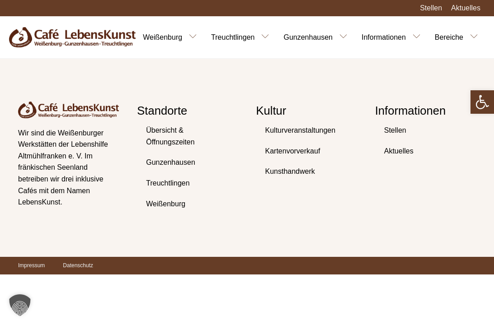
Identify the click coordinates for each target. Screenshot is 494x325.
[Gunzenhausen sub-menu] (345, 37)
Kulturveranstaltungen (300, 130)
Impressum (31, 265)
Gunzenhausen (308, 37)
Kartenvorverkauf (292, 151)
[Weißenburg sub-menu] (194, 37)
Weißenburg (162, 37)
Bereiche (449, 37)
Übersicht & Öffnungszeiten (170, 136)
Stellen (431, 8)
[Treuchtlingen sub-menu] (267, 37)
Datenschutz (78, 265)
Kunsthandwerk (290, 171)
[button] (482, 102)
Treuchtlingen (232, 37)
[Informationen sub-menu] (418, 37)
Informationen (384, 37)
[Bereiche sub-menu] (475, 37)
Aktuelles (465, 8)
